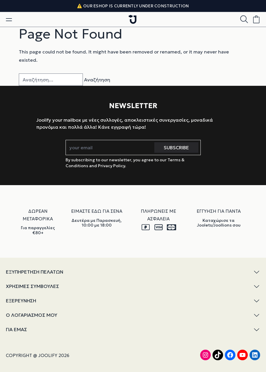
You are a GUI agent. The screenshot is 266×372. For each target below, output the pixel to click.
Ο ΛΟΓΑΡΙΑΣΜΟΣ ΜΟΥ (133, 315)
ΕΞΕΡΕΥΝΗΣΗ (133, 300)
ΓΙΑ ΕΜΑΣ (133, 329)
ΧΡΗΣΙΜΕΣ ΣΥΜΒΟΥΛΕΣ (133, 286)
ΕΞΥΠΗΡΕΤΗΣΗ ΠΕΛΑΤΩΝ (133, 272)
